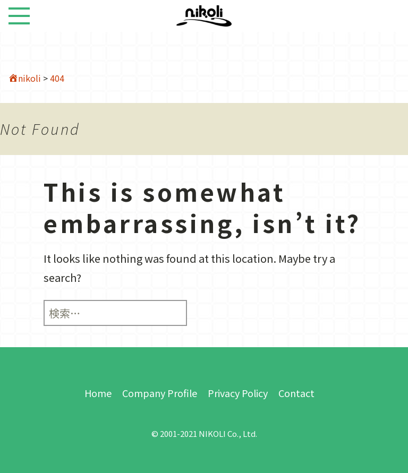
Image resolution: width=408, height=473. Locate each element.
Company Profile (159, 393)
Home (98, 393)
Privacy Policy (238, 393)
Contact (296, 393)
